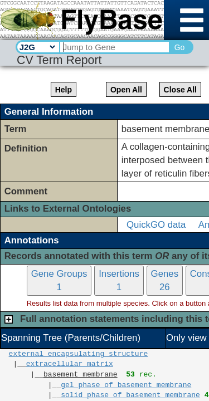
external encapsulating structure (78, 354)
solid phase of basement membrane (130, 395)
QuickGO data (156, 224)
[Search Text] (114, 47)
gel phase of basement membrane (126, 385)
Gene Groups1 (59, 280)
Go (179, 47)
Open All (126, 89)
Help (63, 89)
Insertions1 (119, 280)
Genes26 (164, 280)
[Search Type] (37, 46)
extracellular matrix (69, 364)
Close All (180, 89)
